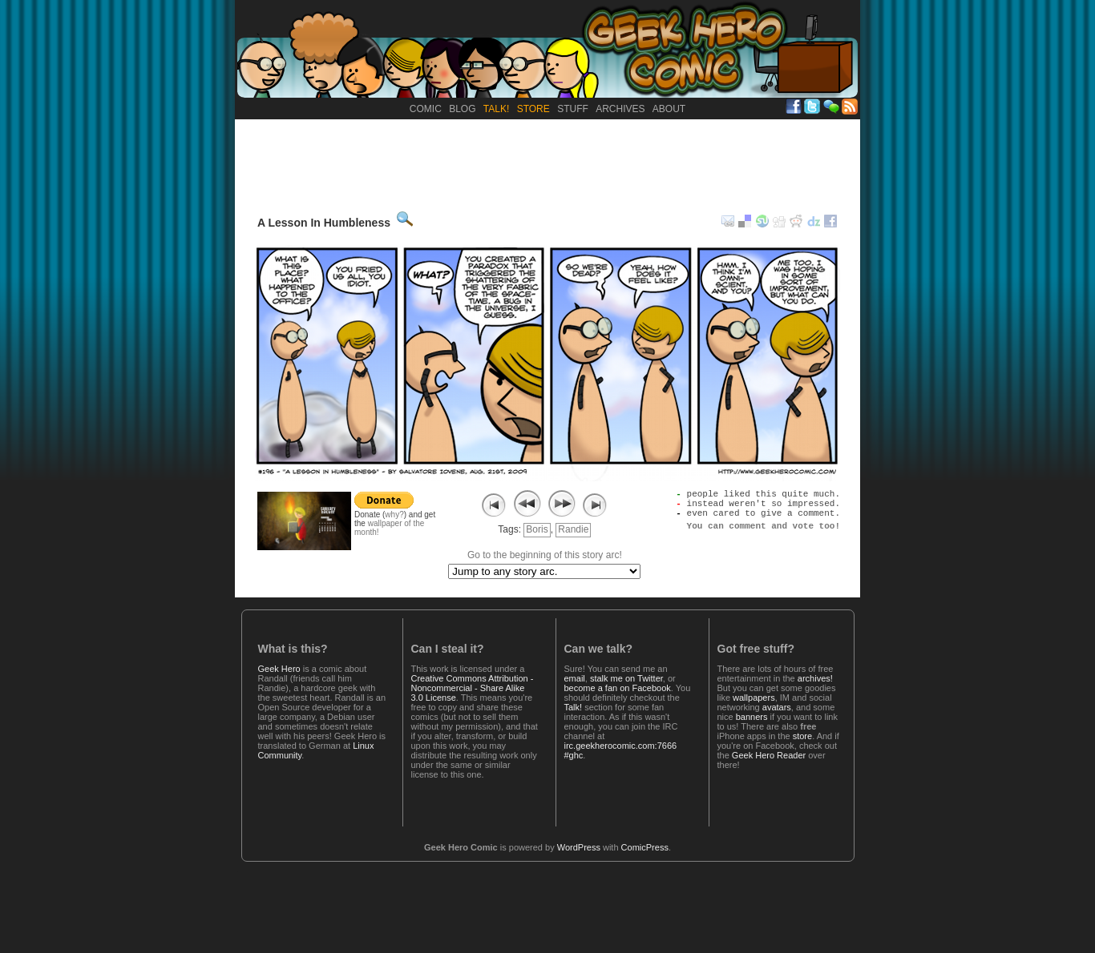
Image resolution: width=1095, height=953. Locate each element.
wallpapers (754, 697)
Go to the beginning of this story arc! (544, 555)
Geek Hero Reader (769, 755)
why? (394, 514)
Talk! (496, 109)
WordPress (578, 847)
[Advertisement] (547, 163)
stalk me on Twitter (626, 678)
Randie (573, 529)
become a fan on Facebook (617, 688)
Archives (620, 109)
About (669, 109)
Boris (537, 529)
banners (752, 717)
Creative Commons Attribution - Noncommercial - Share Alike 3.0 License (472, 688)
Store (533, 109)
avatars (776, 707)
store (802, 736)
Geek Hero (279, 669)
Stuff (572, 109)
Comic (426, 109)
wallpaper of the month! (389, 528)
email (574, 678)
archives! (815, 678)
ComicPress (645, 847)
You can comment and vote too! (763, 535)
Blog (462, 109)
